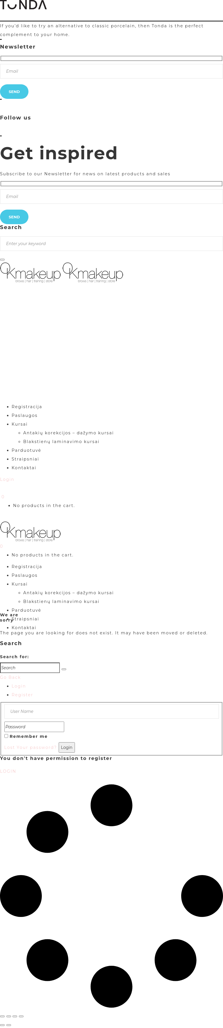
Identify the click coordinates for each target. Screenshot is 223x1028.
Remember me (29, 736)
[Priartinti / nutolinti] (2, 1016)
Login (19, 686)
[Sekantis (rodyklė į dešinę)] (8, 1025)
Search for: (14, 656)
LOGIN (8, 771)
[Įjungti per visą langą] (8, 1016)
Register (22, 694)
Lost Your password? (30, 747)
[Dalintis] (14, 1016)
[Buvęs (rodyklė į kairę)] (2, 1025)
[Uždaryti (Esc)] (21, 1016)
